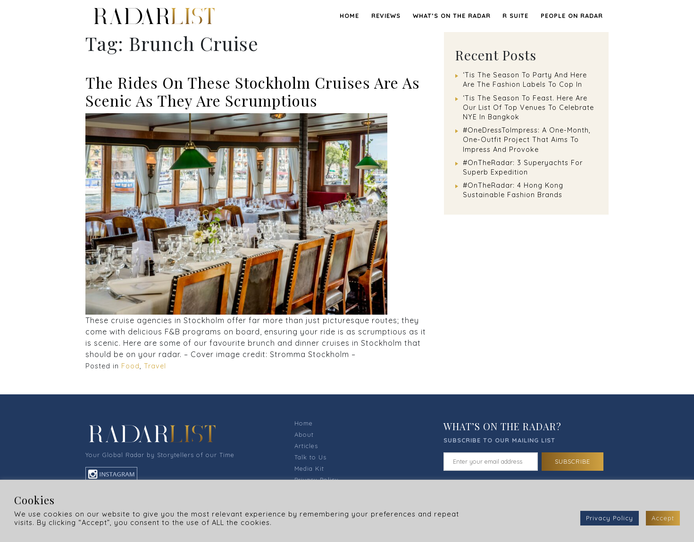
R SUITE (515, 15)
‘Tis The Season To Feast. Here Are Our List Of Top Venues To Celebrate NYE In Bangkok (528, 107)
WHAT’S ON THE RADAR (452, 15)
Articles (306, 446)
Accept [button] (663, 518)
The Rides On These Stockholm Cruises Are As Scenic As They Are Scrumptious (252, 91)
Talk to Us (310, 457)
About (304, 434)
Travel (155, 366)
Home (349, 15)
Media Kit (309, 468)
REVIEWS (386, 15)
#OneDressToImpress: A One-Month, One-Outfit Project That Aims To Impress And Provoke (527, 139)
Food (130, 366)
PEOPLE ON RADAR (572, 15)
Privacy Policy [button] (609, 518)
